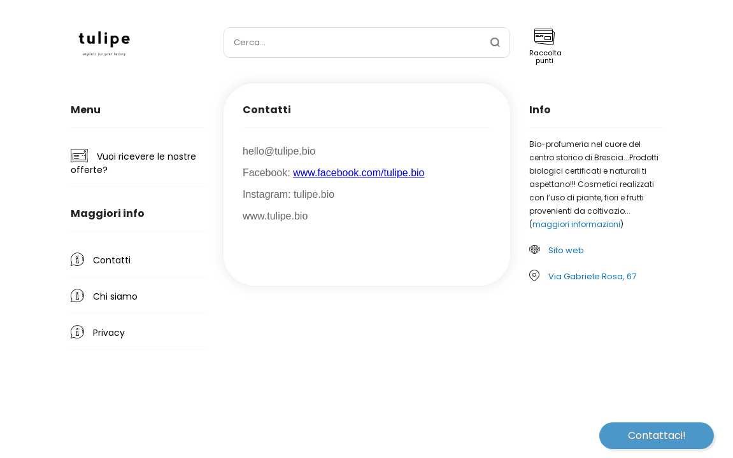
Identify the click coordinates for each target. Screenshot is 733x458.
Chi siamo (104, 296)
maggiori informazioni (576, 224)
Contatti (101, 260)
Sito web (566, 250)
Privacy (98, 332)
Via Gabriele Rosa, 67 (592, 276)
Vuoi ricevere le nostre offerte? (133, 162)
